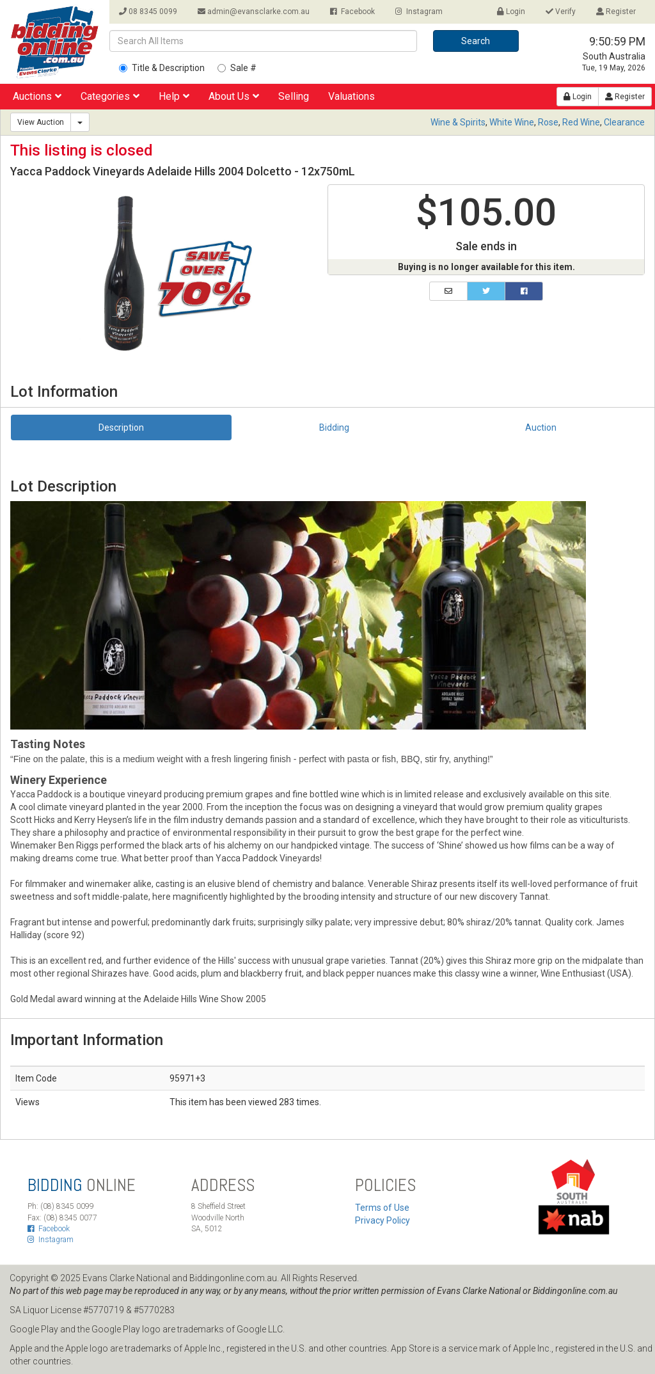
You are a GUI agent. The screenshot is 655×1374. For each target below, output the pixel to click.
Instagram (419, 11)
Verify (561, 11)
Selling (293, 96)
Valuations (351, 96)
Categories (110, 96)
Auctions (37, 96)
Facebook (352, 11)
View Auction (40, 122)
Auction (540, 427)
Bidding (334, 427)
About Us (234, 96)
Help (174, 96)
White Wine (511, 122)
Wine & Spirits (457, 122)
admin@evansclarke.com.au (254, 11)
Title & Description (162, 68)
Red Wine (581, 122)
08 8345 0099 (148, 11)
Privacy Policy (382, 1220)
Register (616, 11)
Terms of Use (382, 1207)
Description (121, 427)
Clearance (624, 122)
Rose (548, 122)
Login (511, 11)
